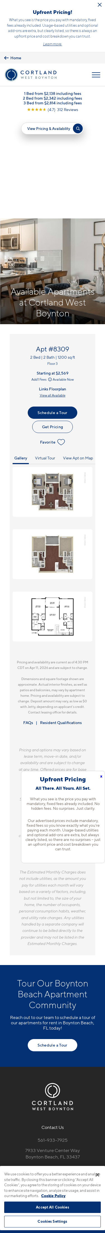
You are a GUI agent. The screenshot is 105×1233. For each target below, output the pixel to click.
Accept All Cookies (52, 1207)
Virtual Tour (45, 356)
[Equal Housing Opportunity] (41, 1068)
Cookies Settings (52, 1221)
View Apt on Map (78, 356)
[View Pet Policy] (52, 1080)
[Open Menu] (96, 74)
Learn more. (52, 44)
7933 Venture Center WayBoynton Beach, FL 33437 (52, 1052)
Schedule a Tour (52, 311)
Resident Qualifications (61, 621)
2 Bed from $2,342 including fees (52, 98)
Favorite (52, 341)
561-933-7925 (52, 1038)
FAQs (28, 621)
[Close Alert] (99, 4)
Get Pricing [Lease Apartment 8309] (52, 325)
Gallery (20, 356)
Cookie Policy (53, 1195)
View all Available (53, 294)
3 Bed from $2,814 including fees (53, 102)
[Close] (97, 1175)
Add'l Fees (42, 278)
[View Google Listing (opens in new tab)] (52, 109)
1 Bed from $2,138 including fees (52, 93)
